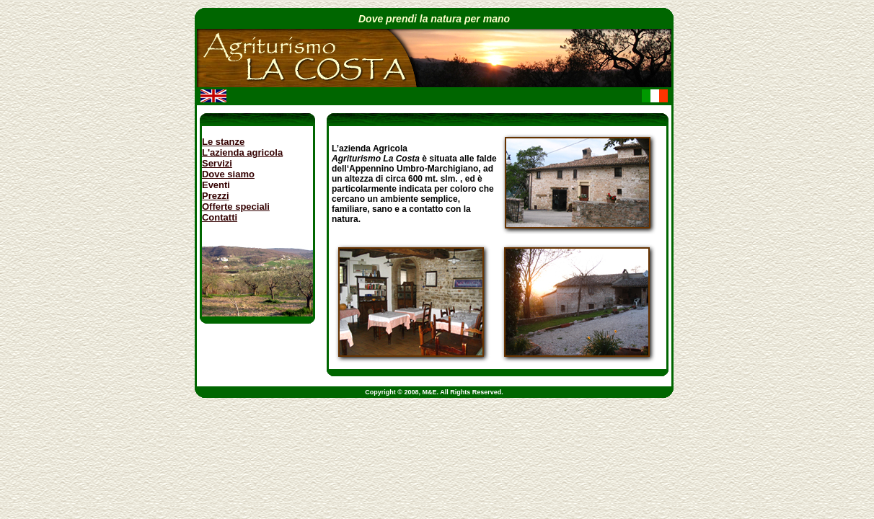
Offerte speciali (236, 206)
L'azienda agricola (242, 152)
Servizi (217, 163)
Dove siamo (228, 174)
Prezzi (215, 195)
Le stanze (223, 141)
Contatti (219, 217)
